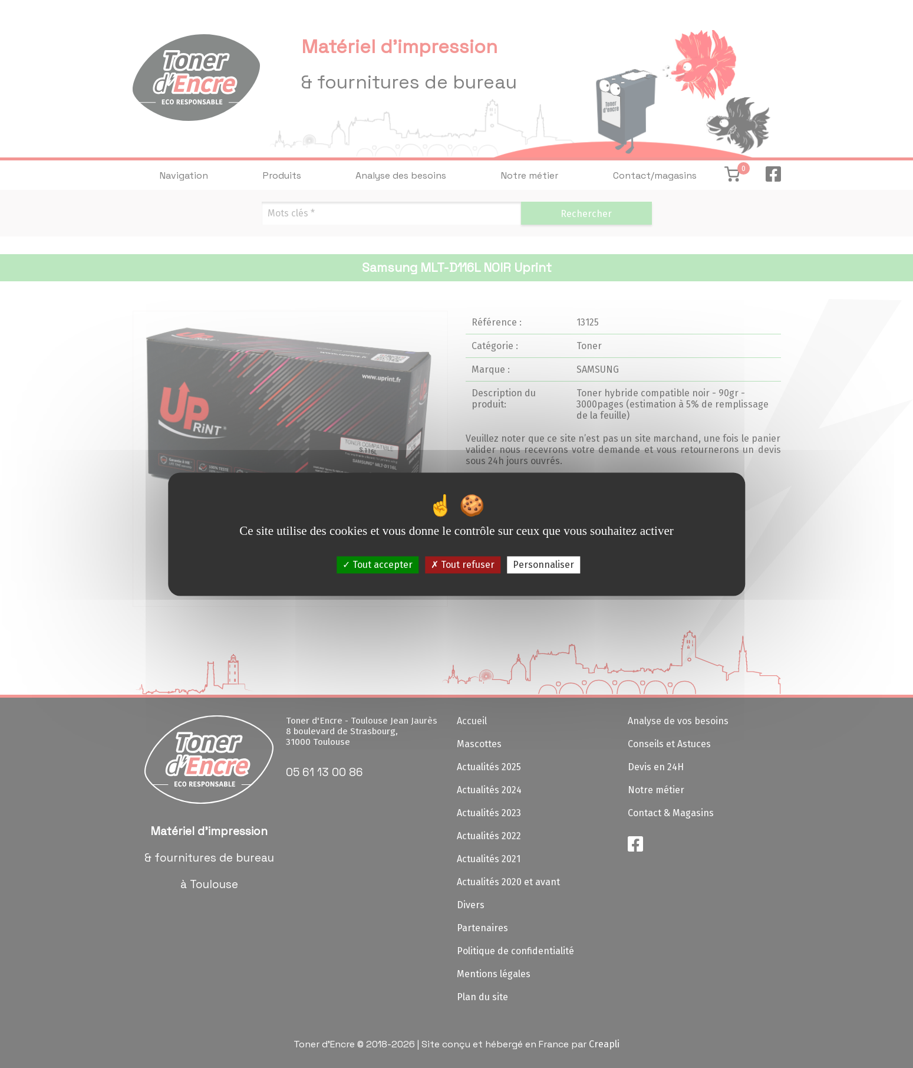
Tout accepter (377, 564)
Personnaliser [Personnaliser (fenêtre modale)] (543, 564)
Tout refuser (463, 564)
